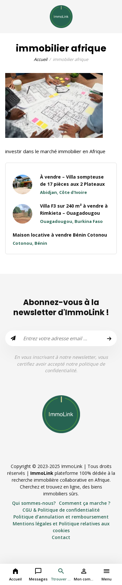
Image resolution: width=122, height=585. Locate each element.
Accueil (40, 59)
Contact (61, 537)
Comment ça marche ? (84, 503)
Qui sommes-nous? (34, 503)
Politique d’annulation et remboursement (61, 517)
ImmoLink (41, 473)
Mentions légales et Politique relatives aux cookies (61, 527)
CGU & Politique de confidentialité (61, 510)
